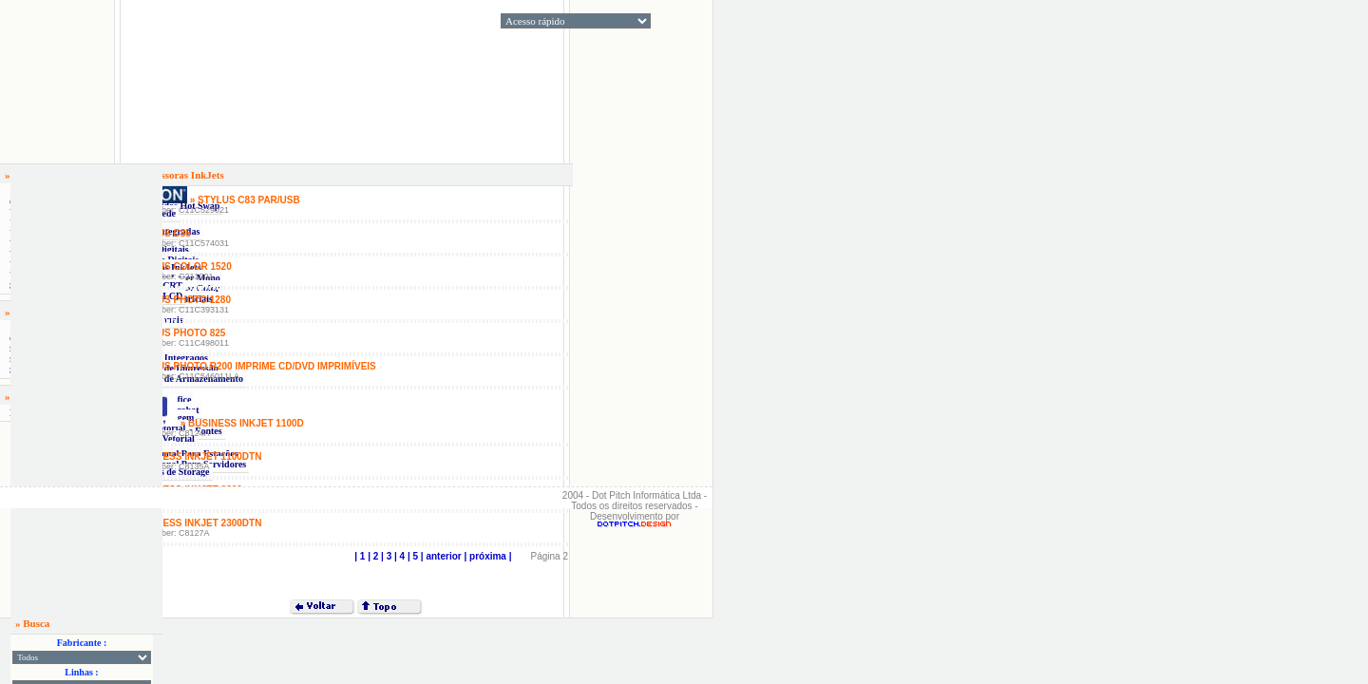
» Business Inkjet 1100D (242, 423)
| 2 (371, 556)
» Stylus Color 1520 (178, 266)
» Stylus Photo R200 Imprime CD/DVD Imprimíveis (250, 366)
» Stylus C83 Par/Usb (245, 200)
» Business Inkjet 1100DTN (193, 456)
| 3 (384, 556)
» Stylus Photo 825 (175, 333)
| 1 (359, 556)
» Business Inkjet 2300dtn (193, 523)
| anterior (440, 556)
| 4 (398, 556)
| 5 (411, 556)
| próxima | (487, 556)
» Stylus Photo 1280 (178, 299)
